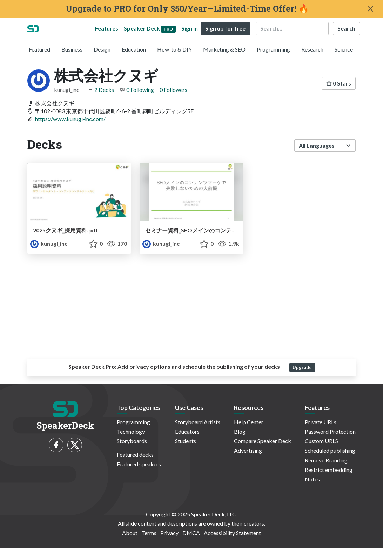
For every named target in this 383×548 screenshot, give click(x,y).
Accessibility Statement (232, 532)
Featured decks (135, 454)
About (129, 532)
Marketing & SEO (224, 49)
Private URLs (320, 422)
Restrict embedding (328, 469)
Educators (187, 431)
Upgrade (302, 367)
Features (106, 28)
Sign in (189, 28)
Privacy (169, 532)
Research (312, 49)
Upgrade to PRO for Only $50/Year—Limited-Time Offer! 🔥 (187, 9)
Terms (148, 532)
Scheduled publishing (330, 450)
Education (134, 49)
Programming (273, 49)
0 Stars (338, 83)
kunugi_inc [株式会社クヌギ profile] (48, 243)
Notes (312, 479)
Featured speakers (139, 464)
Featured (39, 49)
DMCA (191, 532)
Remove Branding (326, 460)
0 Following (140, 89)
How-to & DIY (174, 49)
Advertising (248, 450)
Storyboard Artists (197, 422)
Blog (240, 431)
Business (71, 49)
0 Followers (173, 89)
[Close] (370, 9)
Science (344, 49)
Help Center (248, 422)
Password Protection (330, 431)
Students (185, 441)
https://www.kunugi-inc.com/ (70, 118)
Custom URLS (321, 441)
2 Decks (104, 89)
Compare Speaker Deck (262, 441)
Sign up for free (225, 28)
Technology (131, 431)
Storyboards (132, 441)
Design (102, 49)
